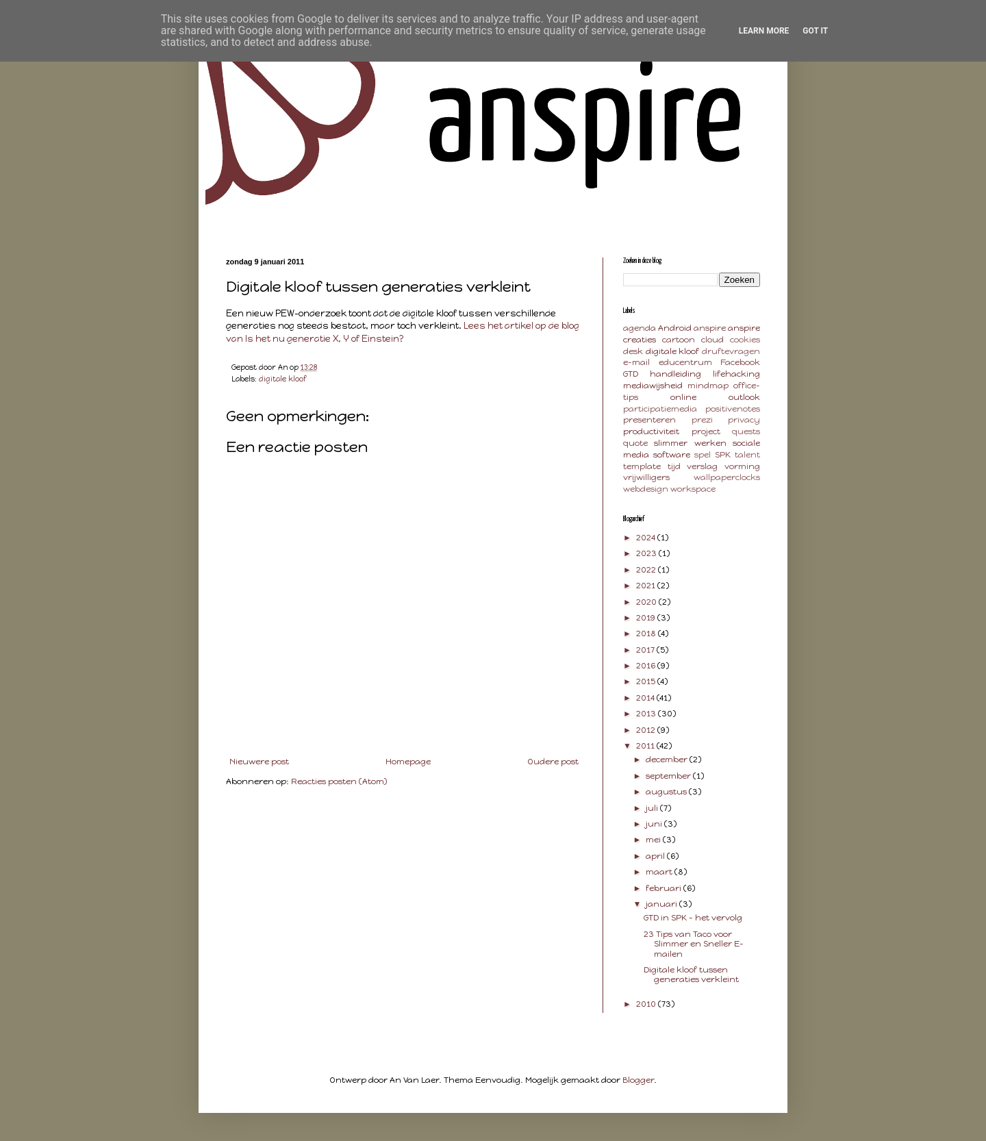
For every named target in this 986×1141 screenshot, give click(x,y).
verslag (702, 466)
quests (746, 431)
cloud (712, 339)
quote (635, 443)
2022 (647, 570)
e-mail (636, 362)
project (706, 431)
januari (662, 904)
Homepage (408, 761)
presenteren (649, 420)
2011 (646, 746)
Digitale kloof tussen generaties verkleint (691, 974)
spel (702, 455)
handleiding (675, 374)
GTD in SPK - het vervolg (693, 918)
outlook (744, 397)
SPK (723, 455)
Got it (815, 31)
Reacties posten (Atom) (339, 781)
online (683, 397)
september (669, 776)
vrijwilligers (646, 477)
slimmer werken (690, 443)
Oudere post (553, 761)
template (642, 466)
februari (664, 888)
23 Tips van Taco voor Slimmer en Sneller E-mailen (694, 944)
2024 (646, 537)
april (656, 856)
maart (660, 872)
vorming (742, 466)
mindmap (708, 385)
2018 (647, 633)
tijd (674, 466)
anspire (710, 328)
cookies (745, 339)
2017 (646, 650)
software (671, 455)
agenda (639, 328)
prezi (702, 420)
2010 (647, 1004)
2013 (647, 713)
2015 (646, 681)
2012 (646, 730)
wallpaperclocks (727, 477)
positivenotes (732, 409)
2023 (647, 553)
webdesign (645, 489)
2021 (646, 585)
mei (654, 839)
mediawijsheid (653, 385)
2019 (646, 618)
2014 (646, 698)
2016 (646, 665)
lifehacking (736, 374)
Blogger (638, 1080)
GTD (630, 374)
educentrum (685, 362)
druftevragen (731, 351)
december (668, 759)
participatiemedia (660, 409)
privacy (744, 420)
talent (747, 455)
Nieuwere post (259, 761)
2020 (647, 602)
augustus (667, 792)
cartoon (678, 339)
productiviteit (651, 431)
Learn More (764, 31)
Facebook (740, 362)
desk (633, 351)
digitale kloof (283, 379)
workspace (693, 489)
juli (653, 808)
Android (675, 328)
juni (655, 824)
